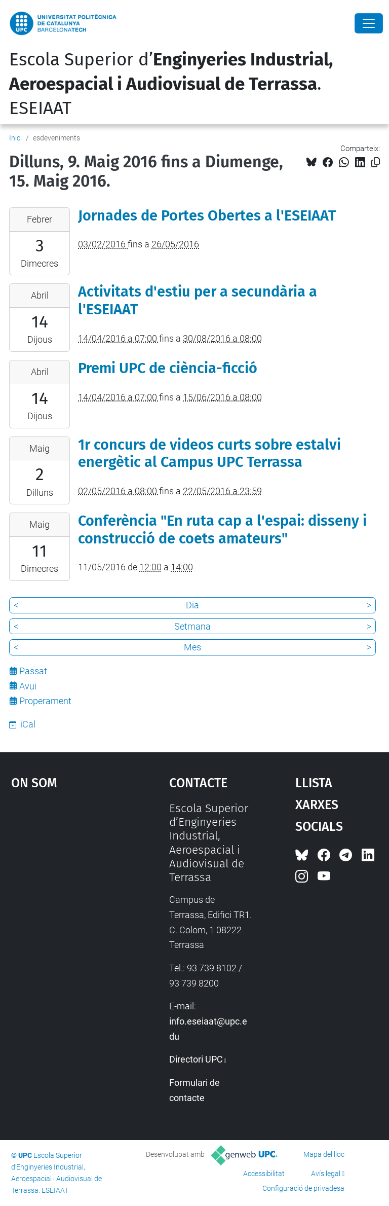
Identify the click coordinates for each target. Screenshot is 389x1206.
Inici (15, 138)
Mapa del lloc (323, 1154)
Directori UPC (196, 1059)
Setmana (192, 626)
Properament (45, 701)
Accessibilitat (264, 1174)
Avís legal (325, 1174)
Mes (192, 647)
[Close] (369, 23)
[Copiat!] (375, 162)
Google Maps (68, 877)
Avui (27, 686)
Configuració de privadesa (303, 1188)
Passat (33, 671)
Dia (192, 605)
